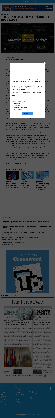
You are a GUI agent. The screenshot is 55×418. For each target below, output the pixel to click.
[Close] (44, 63)
